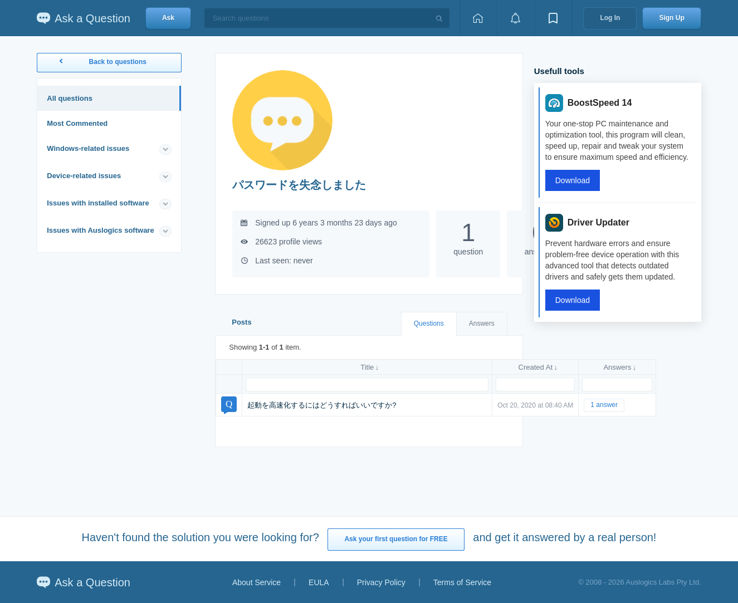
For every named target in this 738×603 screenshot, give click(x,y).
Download (572, 180)
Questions (429, 323)
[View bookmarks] (553, 18)
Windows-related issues (88, 148)
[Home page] (478, 18)
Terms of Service (462, 582)
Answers (482, 323)
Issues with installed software (98, 203)
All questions (69, 98)
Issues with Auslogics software (100, 230)
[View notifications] (515, 18)
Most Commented (77, 123)
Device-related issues (84, 175)
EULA (319, 582)
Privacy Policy (381, 582)
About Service (256, 582)
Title (367, 367)
